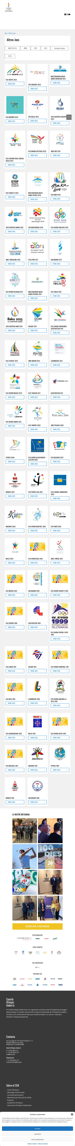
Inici (6, 33)
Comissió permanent (15, 1095)
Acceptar (37, 1128)
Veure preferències (37, 1139)
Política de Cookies (32, 1143)
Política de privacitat (43, 1143)
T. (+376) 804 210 (12, 1052)
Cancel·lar (37, 1134)
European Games (59, 48)
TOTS (10, 56)
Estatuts (10, 1100)
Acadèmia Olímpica (15, 1103)
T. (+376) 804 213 (12, 1060)
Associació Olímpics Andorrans (19, 1105)
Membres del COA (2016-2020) (19, 1097)
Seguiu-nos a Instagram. (37, 926)
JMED (25, 48)
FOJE (45, 48)
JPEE (35, 48)
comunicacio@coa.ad (13, 1062)
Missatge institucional (16, 1092)
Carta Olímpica (13, 1090)
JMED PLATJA (12, 48)
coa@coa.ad (10, 1054)
